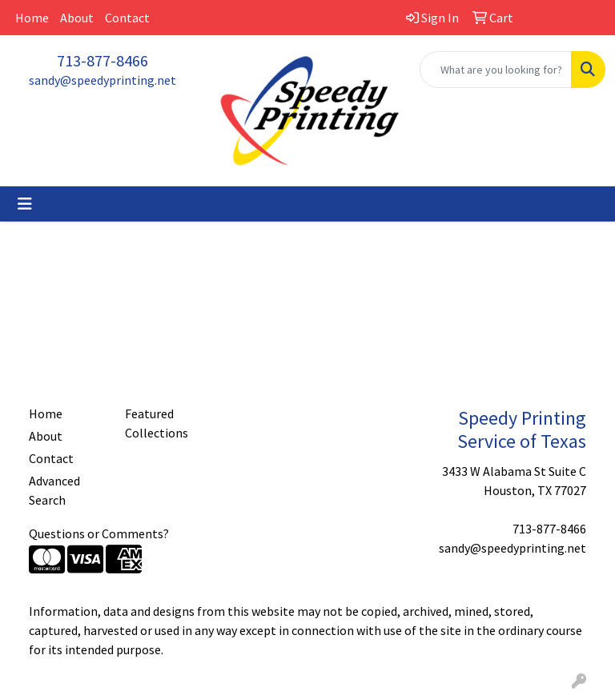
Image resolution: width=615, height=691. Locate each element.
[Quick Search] (496, 69)
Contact (127, 18)
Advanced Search (54, 490)
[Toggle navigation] (25, 204)
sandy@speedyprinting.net (102, 80)
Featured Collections (156, 423)
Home (32, 18)
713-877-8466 (102, 60)
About (77, 18)
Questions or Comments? (99, 533)
